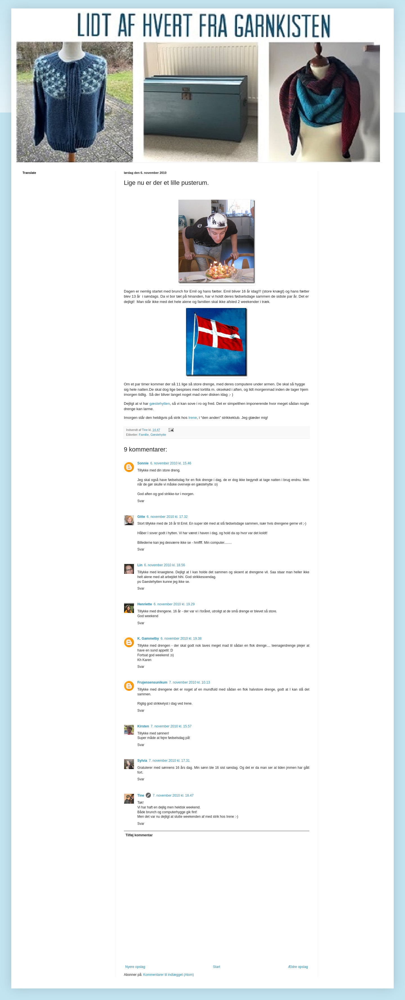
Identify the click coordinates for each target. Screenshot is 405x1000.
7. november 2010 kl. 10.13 (189, 682)
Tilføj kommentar (139, 835)
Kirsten (143, 726)
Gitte (141, 517)
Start (216, 967)
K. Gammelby (148, 639)
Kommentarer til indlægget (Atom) (168, 975)
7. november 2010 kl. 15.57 (171, 726)
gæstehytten (159, 403)
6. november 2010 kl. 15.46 (170, 463)
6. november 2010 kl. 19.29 (174, 604)
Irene (192, 417)
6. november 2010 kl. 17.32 (167, 517)
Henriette (144, 604)
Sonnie (143, 463)
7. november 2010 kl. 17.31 (169, 761)
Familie (144, 434)
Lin (139, 565)
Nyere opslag (135, 967)
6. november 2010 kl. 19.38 (181, 639)
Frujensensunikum (152, 682)
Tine (140, 795)
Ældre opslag (298, 967)
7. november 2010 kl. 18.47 (173, 795)
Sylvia (142, 761)
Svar (140, 501)
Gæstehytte (158, 434)
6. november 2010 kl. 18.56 (164, 565)
